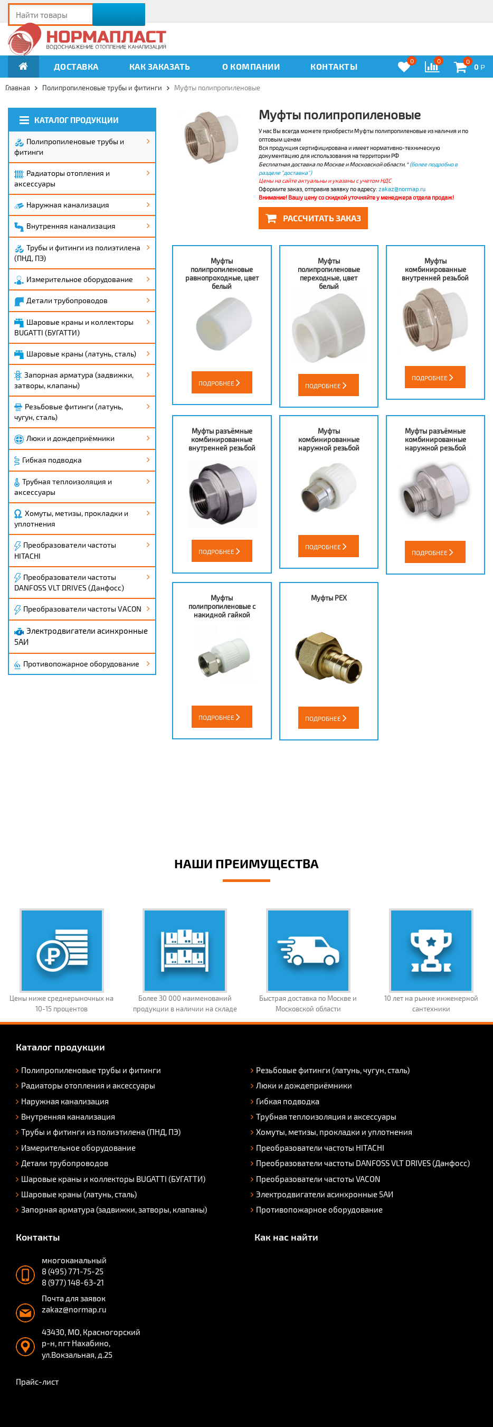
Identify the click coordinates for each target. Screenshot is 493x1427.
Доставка (76, 66)
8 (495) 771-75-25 (72, 1271)
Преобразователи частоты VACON (77, 609)
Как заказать (160, 66)
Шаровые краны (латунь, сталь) (75, 354)
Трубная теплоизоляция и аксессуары (63, 486)
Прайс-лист (37, 1381)
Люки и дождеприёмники (64, 439)
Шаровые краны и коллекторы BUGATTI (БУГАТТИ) (74, 327)
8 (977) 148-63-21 (73, 1282)
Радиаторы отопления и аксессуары (62, 178)
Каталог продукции (69, 120)
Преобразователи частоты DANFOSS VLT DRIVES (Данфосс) (69, 582)
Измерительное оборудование (73, 280)
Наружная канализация (61, 204)
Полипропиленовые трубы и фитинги (69, 146)
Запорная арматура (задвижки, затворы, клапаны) (74, 380)
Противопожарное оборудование (76, 664)
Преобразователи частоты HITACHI (65, 550)
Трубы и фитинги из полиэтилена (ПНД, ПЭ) (77, 252)
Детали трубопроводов (61, 301)
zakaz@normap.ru (401, 188)
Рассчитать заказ (313, 218)
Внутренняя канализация (65, 226)
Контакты (333, 66)
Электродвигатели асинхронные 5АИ (81, 636)
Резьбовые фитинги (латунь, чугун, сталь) (68, 411)
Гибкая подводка (48, 460)
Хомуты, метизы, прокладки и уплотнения (71, 519)
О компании (251, 66)
